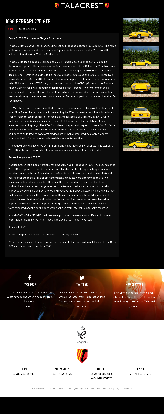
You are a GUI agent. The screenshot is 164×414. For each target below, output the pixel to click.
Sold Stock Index (27, 29)
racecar (129, 389)
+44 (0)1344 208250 (62, 374)
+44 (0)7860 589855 (102, 374)
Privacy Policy (114, 389)
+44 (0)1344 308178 (23, 374)
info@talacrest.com (140, 374)
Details (11, 29)
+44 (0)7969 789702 (101, 378)
